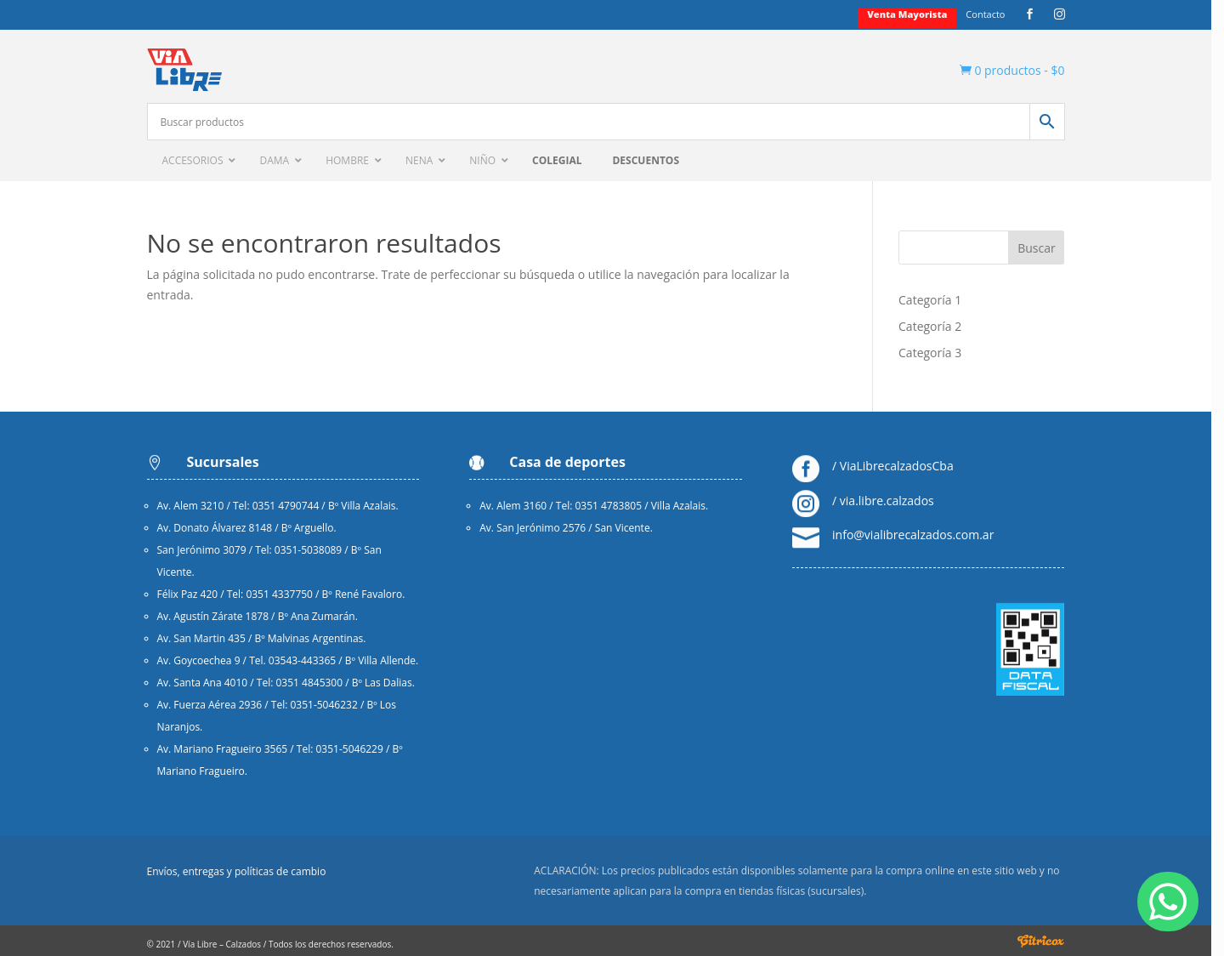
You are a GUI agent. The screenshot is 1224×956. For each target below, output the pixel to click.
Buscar (1043, 248)
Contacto (992, 14)
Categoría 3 (936, 352)
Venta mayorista (914, 14)
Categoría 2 (936, 326)
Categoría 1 (936, 300)
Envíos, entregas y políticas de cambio (242, 872)
